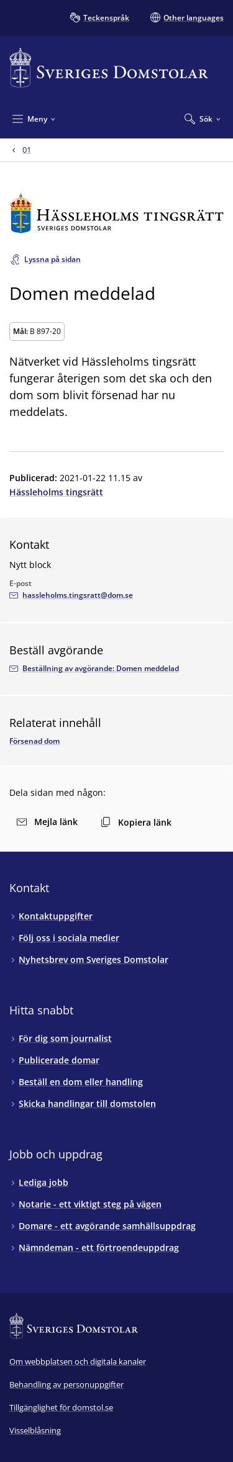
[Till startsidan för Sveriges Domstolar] (108, 68)
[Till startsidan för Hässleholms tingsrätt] (116, 213)
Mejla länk (47, 822)
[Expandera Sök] (202, 118)
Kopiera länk (136, 822)
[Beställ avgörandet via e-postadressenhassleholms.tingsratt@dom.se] (94, 668)
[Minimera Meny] (34, 118)
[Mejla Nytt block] (71, 595)
